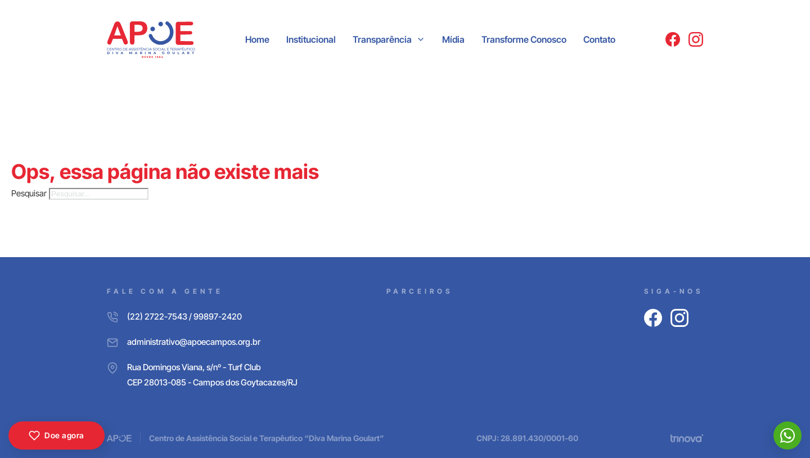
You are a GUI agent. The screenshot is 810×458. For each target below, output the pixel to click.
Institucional (311, 39)
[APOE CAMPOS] (151, 39)
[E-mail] (202, 341)
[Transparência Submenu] (420, 39)
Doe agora (56, 435)
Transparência (382, 39)
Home (257, 39)
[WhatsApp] (787, 435)
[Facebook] (672, 39)
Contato (599, 39)
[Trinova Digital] (686, 438)
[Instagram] (695, 39)
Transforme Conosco (524, 39)
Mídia (453, 39)
